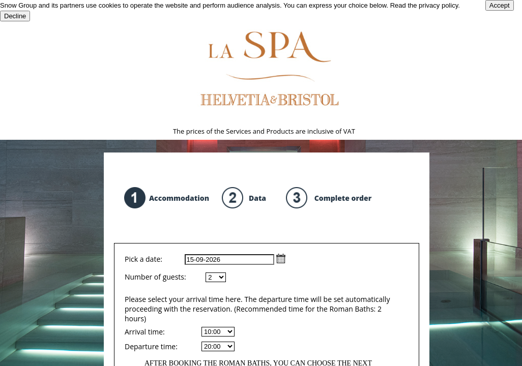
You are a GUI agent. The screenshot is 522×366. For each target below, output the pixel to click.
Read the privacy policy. (425, 5)
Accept (499, 5)
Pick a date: (205, 259)
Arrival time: (145, 332)
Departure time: (151, 346)
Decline (15, 16)
